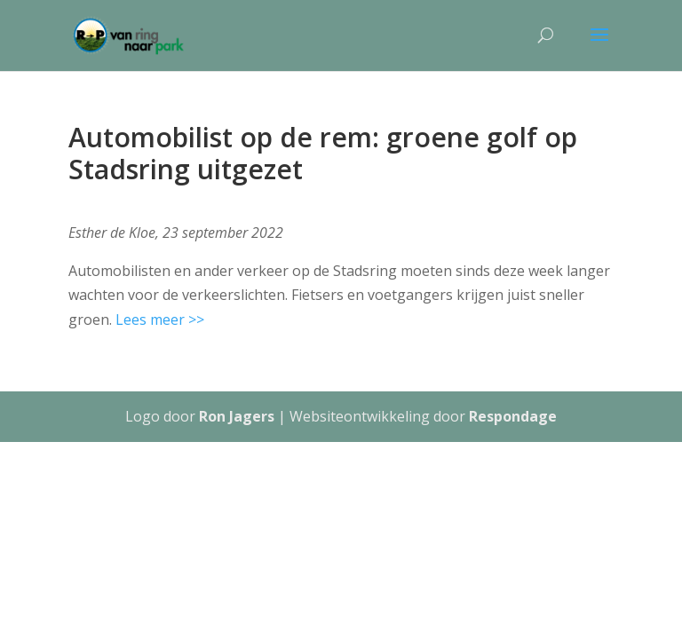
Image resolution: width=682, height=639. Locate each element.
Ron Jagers (236, 416)
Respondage (513, 416)
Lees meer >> (159, 319)
